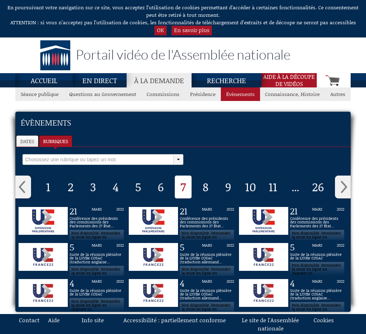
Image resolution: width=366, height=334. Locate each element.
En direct (99, 80)
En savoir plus (191, 30)
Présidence (202, 94)
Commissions (163, 94)
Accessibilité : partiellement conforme (174, 320)
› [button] (343, 187)
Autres (337, 94)
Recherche (226, 80)
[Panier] (334, 80)
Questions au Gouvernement (102, 94)
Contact (29, 320)
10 (250, 186)
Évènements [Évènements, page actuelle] (240, 94)
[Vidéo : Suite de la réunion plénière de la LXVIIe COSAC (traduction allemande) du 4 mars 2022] (207, 293)
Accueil (44, 80)
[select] (98, 159)
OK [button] (160, 30)
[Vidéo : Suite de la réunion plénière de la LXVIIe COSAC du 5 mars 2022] (317, 257)
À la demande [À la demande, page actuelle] (159, 80)
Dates (27, 141)
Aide (54, 320)
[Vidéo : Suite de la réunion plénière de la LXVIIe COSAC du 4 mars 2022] (97, 293)
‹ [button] (23, 187)
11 (273, 186)
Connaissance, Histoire (292, 94)
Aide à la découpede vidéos (289, 80)
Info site (93, 320)
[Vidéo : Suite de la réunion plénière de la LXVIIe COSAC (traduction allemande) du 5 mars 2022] (207, 257)
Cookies (324, 320)
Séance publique (40, 94)
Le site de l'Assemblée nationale (270, 324)
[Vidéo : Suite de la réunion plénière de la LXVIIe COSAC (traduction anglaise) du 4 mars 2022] (317, 293)
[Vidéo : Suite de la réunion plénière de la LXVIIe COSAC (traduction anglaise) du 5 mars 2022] (97, 257)
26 (318, 186)
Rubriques (55, 141)
